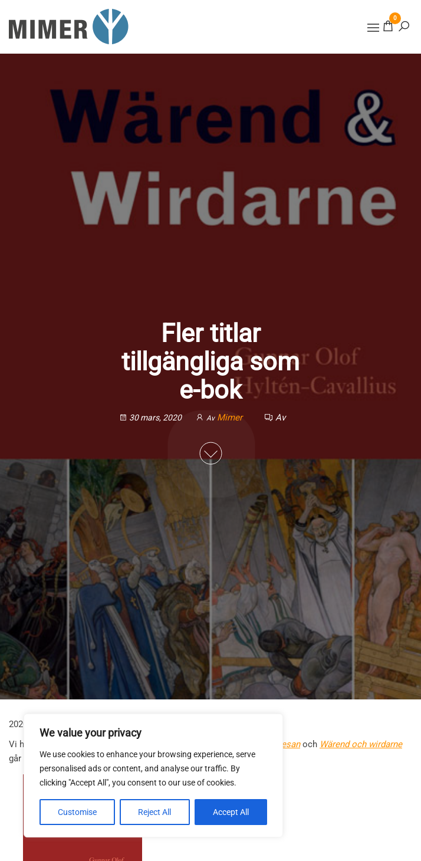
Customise (77, 812)
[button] (373, 28)
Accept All (231, 812)
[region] (153, 775)
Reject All (154, 812)
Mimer (231, 417)
